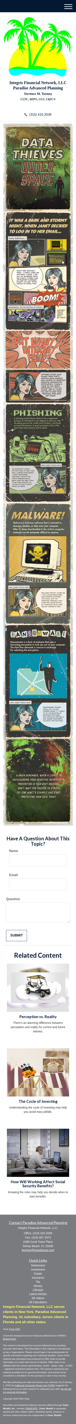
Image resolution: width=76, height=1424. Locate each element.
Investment (38, 1269)
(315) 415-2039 (38, 114)
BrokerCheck (9, 1339)
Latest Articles (38, 1294)
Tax (38, 1281)
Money (38, 1285)
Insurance (38, 1277)
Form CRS (14, 1329)
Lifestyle (38, 1290)
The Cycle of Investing (38, 1101)
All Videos (38, 1298)
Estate (38, 1273)
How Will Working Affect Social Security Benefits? (38, 1184)
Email (13, 875)
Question (13, 899)
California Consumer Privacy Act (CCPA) (35, 1385)
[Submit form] (16, 935)
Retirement (38, 1265)
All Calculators (38, 1302)
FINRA (28, 1408)
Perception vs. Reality (38, 1016)
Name (13, 851)
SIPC (35, 1408)
